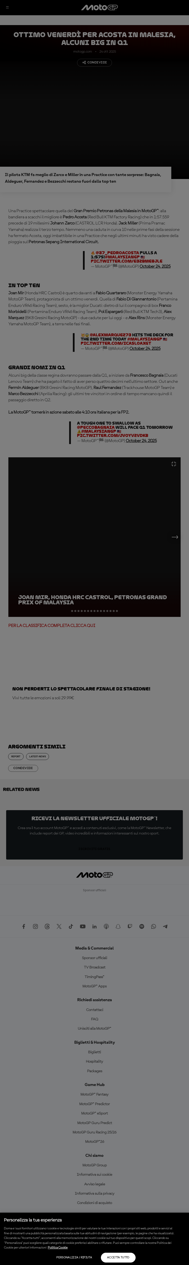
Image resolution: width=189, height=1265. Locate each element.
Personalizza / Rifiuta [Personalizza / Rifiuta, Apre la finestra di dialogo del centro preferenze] (74, 1257)
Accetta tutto (118, 1257)
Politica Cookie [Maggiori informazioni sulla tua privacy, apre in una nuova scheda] (58, 1247)
